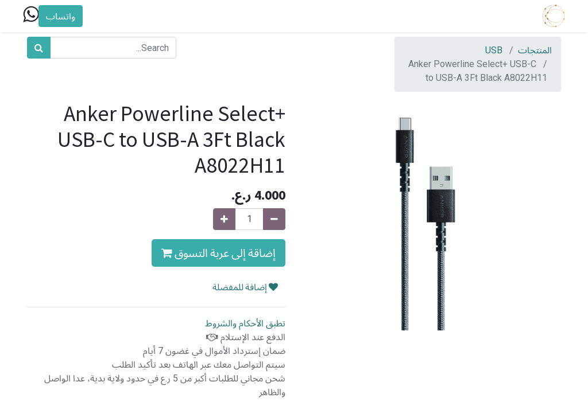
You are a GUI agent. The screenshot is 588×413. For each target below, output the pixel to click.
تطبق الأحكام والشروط (245, 323)
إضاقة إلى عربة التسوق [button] (218, 253)
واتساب (64, 16)
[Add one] (224, 219)
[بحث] (39, 48)
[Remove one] (274, 219)
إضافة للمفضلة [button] (245, 287)
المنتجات (535, 50)
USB (493, 50)
